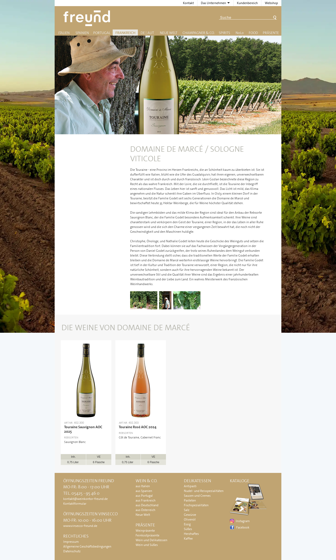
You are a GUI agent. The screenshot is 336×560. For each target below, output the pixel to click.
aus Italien (143, 486)
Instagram (243, 521)
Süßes (188, 529)
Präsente (271, 32)
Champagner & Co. (198, 32)
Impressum (71, 542)
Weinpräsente (145, 530)
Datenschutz (71, 551)
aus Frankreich (146, 500)
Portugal (101, 32)
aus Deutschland (147, 505)
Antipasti (190, 486)
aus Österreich (145, 510)
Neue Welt (168, 32)
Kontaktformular (74, 503)
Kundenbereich (247, 3)
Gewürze (190, 515)
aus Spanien (144, 491)
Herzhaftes (191, 534)
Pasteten (190, 500)
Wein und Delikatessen (151, 540)
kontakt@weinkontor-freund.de (85, 499)
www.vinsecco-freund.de (80, 526)
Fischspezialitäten (196, 505)
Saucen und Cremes (197, 496)
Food (253, 32)
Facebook (242, 527)
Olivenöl (190, 519)
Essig (187, 524)
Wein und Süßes (147, 545)
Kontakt (188, 3)
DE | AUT (147, 32)
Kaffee (188, 538)
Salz (186, 510)
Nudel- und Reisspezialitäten (204, 491)
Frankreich (125, 32)
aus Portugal (144, 496)
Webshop (271, 3)
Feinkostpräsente (147, 535)
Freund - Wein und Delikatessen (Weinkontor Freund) (87, 18)
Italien (64, 32)
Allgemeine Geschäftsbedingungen (87, 546)
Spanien (82, 32)
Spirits (224, 32)
